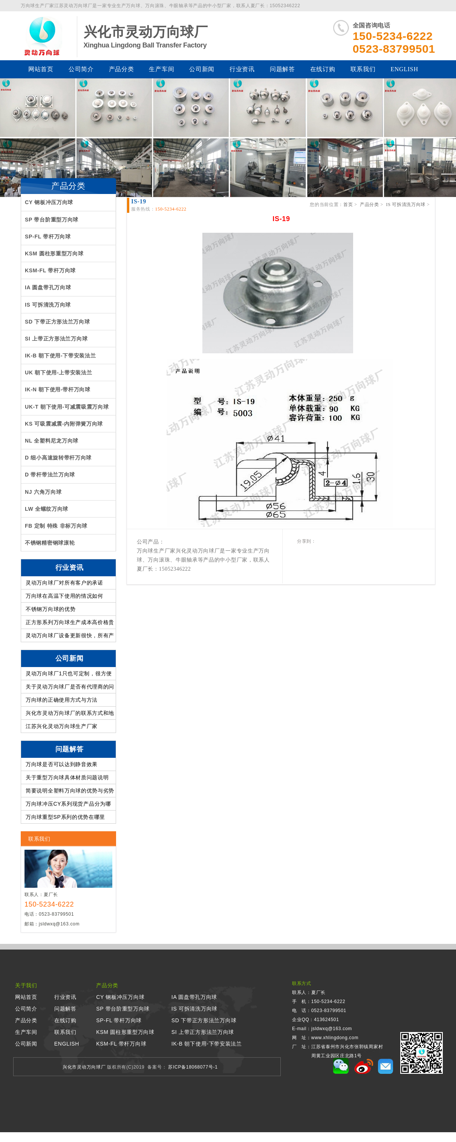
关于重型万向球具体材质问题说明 (67, 777)
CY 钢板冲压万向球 (120, 997)
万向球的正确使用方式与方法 (62, 700)
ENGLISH (404, 69)
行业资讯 (242, 69)
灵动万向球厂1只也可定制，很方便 (69, 673)
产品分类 (121, 69)
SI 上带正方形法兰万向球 (202, 1032)
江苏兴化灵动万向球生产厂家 (62, 726)
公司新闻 (201, 69)
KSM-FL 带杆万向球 (121, 1044)
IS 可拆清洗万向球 (405, 204)
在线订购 (322, 69)
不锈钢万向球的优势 (50, 609)
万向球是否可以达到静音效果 (62, 764)
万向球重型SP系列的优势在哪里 (65, 817)
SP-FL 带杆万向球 (119, 1020)
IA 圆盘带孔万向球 (194, 997)
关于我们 (26, 985)
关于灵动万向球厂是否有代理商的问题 (70, 688)
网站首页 (41, 69)
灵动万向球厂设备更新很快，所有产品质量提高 (70, 637)
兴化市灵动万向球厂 (84, 1067)
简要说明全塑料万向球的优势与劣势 (70, 791)
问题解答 (282, 69)
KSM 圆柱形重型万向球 (125, 1032)
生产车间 (161, 69)
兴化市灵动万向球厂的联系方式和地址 (70, 715)
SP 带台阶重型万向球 (123, 1009)
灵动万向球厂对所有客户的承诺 (64, 583)
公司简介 (81, 69)
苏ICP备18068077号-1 (192, 1067)
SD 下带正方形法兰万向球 (203, 1020)
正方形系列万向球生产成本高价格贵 (70, 622)
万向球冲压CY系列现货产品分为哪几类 (68, 806)
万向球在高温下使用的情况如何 (64, 596)
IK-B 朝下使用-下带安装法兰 (206, 1044)
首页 (348, 204)
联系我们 (363, 69)
